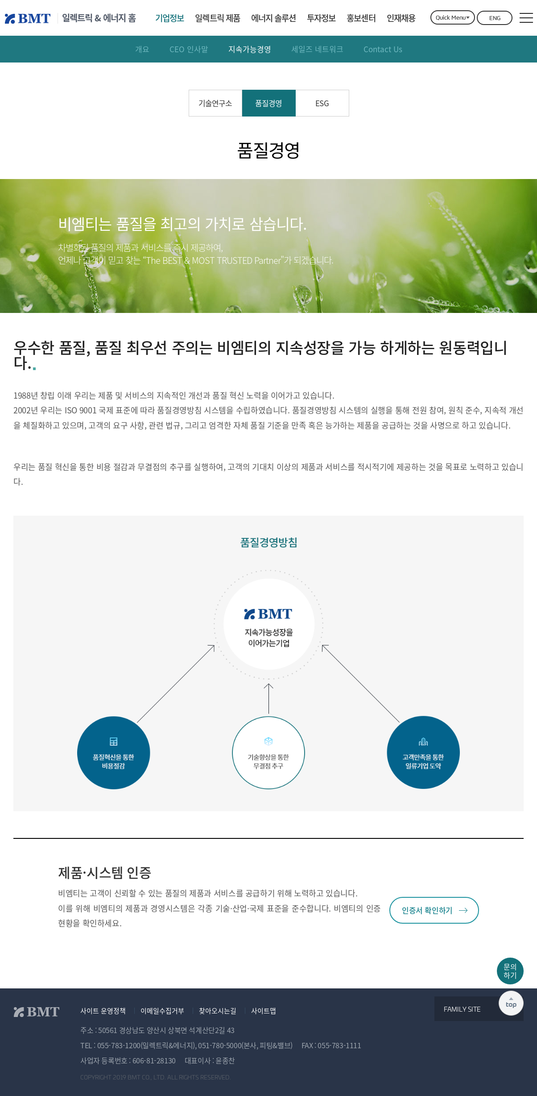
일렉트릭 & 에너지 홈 (99, 17)
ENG (494, 17)
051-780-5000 (219, 1045)
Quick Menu (451, 17)
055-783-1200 (118, 1045)
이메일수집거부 (162, 1011)
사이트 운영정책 (103, 1011)
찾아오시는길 (217, 1011)
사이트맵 (263, 1011)
